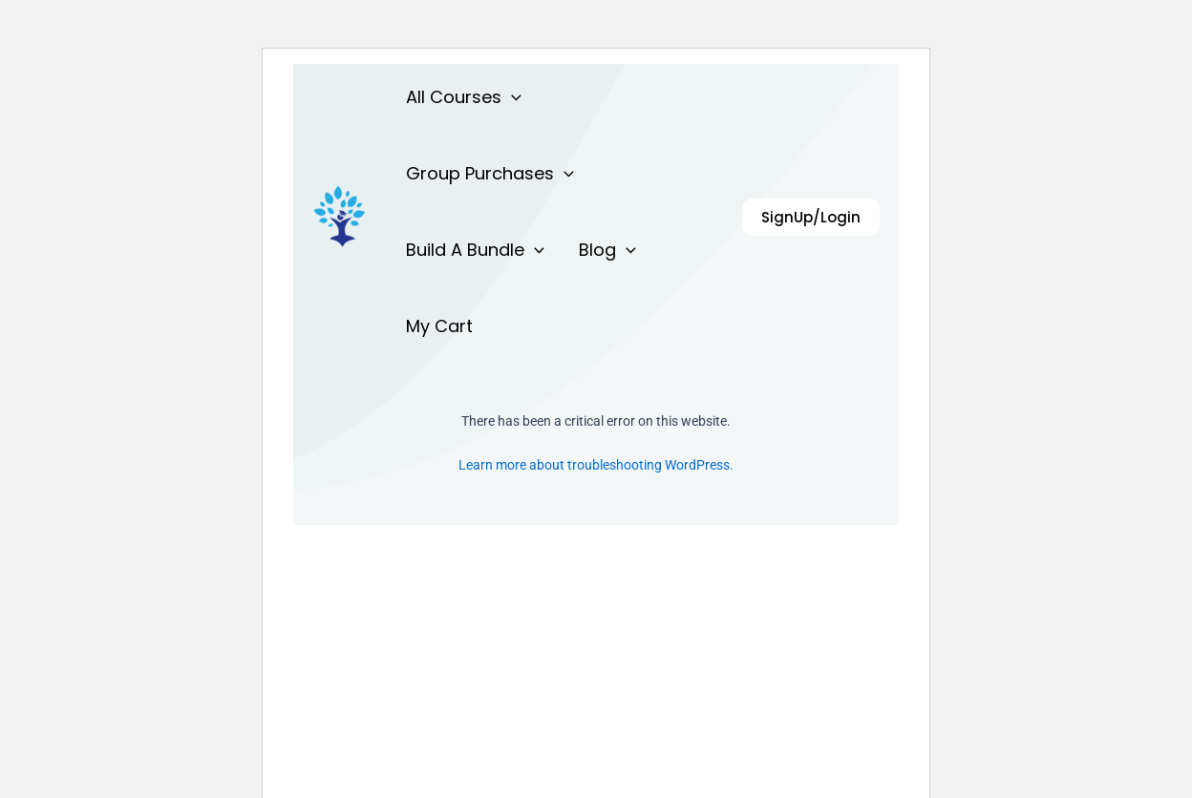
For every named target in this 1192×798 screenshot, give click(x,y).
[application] (511, 97)
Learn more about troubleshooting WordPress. (596, 464)
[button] (811, 217)
